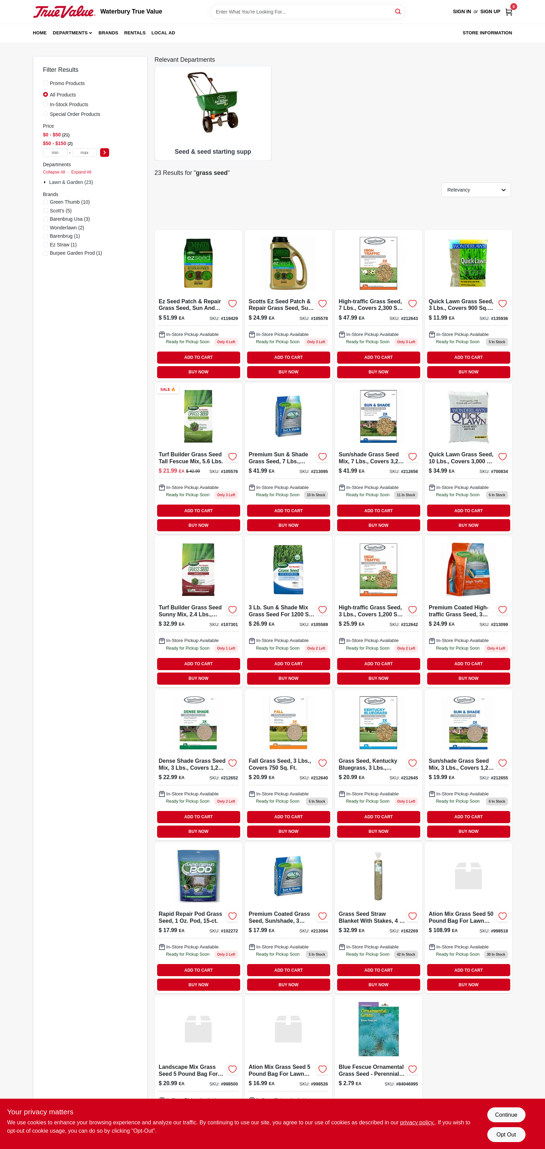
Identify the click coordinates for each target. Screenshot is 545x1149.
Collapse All (54, 172)
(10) (70, 202)
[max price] (84, 152)
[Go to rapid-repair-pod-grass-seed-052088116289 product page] (198, 918)
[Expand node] (45, 182)
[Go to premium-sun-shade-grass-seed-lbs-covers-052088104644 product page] (288, 458)
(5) (61, 210)
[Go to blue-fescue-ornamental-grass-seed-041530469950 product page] (378, 1071)
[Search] (398, 11)
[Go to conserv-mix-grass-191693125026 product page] (468, 918)
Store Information (487, 32)
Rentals (135, 32)
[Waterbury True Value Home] (64, 12)
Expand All (81, 172)
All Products (63, 94)
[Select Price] (104, 152)
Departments (70, 32)
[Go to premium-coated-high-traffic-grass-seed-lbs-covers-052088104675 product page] (468, 611)
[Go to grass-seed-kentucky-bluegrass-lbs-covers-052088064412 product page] (378, 765)
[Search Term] (307, 12)
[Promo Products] (45, 83)
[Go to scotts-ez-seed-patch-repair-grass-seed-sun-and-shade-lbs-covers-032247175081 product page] (288, 305)
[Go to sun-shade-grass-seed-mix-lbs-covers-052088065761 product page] (378, 458)
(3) (70, 219)
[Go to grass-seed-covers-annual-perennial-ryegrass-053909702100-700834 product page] (468, 458)
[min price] (55, 152)
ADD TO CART (198, 357)
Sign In (462, 11)
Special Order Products (75, 114)
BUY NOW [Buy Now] (199, 372)
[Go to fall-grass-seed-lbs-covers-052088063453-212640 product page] (288, 765)
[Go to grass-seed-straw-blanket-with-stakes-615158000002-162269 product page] (378, 918)
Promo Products (67, 83)
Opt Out (506, 1135)
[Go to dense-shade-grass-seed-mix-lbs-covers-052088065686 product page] (198, 765)
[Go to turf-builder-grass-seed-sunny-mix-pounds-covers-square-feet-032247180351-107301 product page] (198, 611)
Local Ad (163, 32)
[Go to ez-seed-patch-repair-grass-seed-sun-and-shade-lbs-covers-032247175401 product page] (198, 305)
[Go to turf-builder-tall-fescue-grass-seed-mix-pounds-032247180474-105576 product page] (198, 458)
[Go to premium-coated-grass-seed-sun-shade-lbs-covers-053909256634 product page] (288, 918)
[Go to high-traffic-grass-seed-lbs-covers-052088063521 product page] (378, 305)
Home (40, 32)
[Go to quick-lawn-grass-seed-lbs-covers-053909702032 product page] (468, 305)
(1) (65, 236)
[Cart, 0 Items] (508, 11)
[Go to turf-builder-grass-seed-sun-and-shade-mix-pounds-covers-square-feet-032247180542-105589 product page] (288, 611)
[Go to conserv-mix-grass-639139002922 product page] (288, 1071)
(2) (67, 227)
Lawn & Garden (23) (71, 182)
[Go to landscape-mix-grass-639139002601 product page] (198, 1071)
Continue (506, 1115)
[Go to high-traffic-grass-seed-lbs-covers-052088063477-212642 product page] (378, 611)
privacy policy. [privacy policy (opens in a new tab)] (417, 1122)
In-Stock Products (69, 104)
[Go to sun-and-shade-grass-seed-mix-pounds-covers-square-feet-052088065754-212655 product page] (468, 765)
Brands (109, 32)
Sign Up (490, 11)
